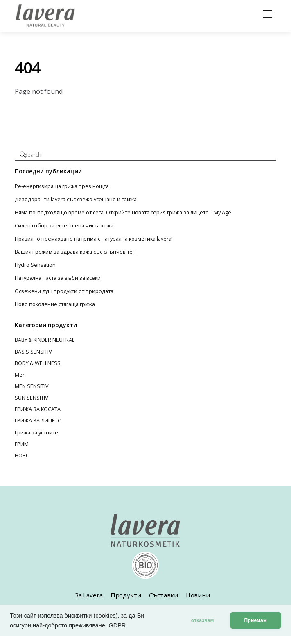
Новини (198, 595)
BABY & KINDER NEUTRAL (44, 339)
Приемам (255, 620)
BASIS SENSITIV (33, 351)
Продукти (126, 595)
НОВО (22, 455)
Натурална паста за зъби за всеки (58, 278)
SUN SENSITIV (31, 397)
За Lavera (89, 595)
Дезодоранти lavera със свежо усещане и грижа (76, 199)
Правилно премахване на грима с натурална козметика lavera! (94, 239)
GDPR (117, 625)
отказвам (202, 620)
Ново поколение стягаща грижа (55, 304)
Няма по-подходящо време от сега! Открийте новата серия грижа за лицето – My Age (123, 212)
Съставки (163, 595)
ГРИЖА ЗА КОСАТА (38, 409)
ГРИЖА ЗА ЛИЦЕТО (38, 420)
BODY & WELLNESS (38, 363)
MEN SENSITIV (32, 386)
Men (20, 374)
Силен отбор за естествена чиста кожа (64, 226)
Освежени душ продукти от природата (64, 291)
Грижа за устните (36, 432)
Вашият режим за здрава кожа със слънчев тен (75, 252)
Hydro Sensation (35, 265)
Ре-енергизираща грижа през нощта (62, 186)
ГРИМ (22, 443)
